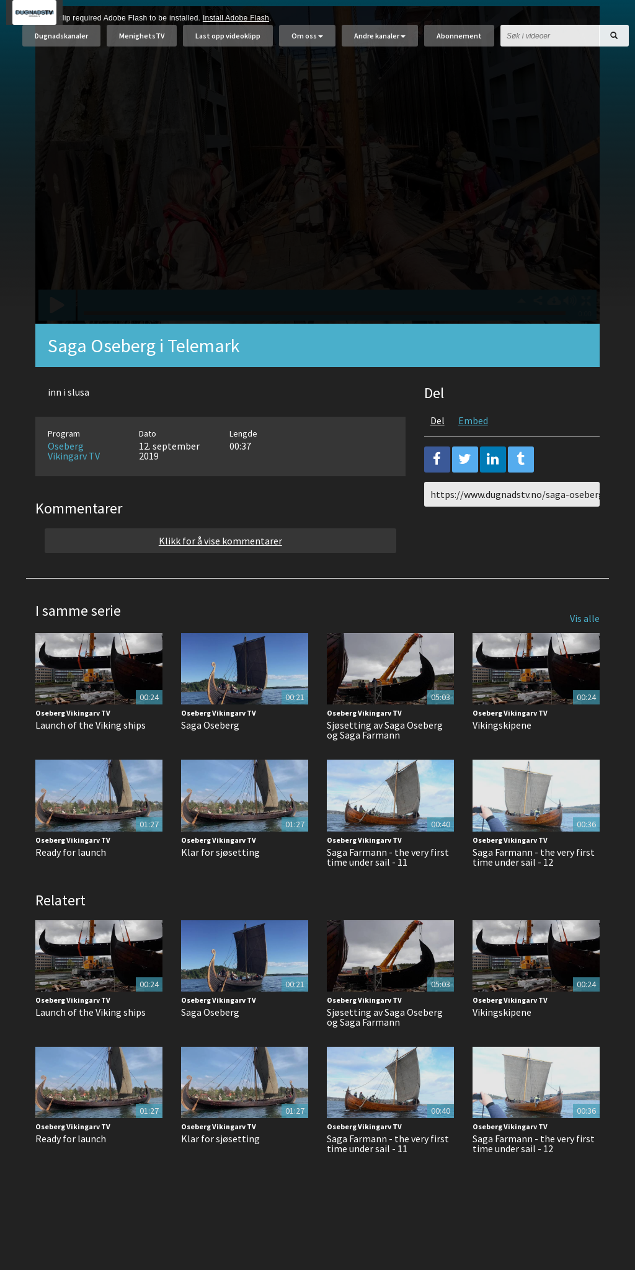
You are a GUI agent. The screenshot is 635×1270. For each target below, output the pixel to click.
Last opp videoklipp (227, 42)
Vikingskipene (502, 756)
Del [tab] (437, 451)
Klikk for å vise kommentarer (220, 572)
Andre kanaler (380, 42)
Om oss (307, 42)
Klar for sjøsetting (220, 883)
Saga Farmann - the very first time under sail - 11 (388, 888)
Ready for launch (70, 883)
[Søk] (614, 42)
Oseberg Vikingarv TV (74, 482)
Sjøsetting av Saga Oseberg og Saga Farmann (385, 761)
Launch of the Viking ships (90, 756)
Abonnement (459, 42)
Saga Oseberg (210, 756)
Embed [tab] (473, 451)
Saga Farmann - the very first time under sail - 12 (534, 888)
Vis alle (585, 649)
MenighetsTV (141, 42)
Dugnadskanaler (61, 42)
